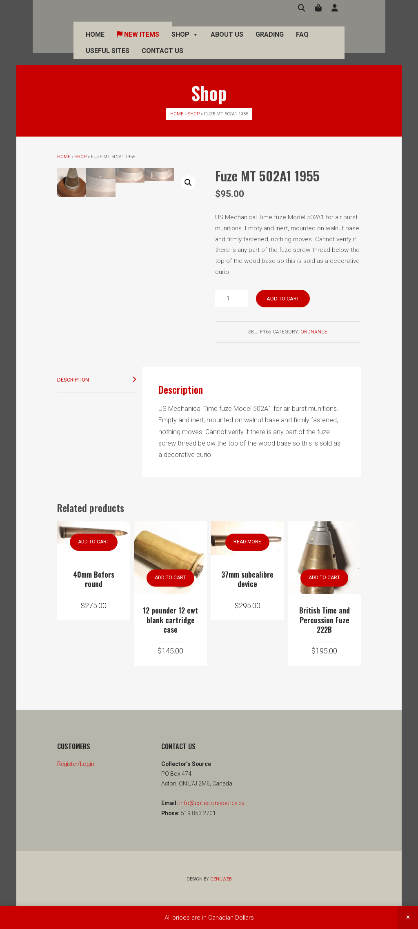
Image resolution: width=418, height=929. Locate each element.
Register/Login (75, 785)
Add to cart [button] (93, 563)
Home (78, 40)
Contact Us (146, 57)
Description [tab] (73, 401)
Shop (168, 41)
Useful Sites (91, 57)
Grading (253, 40)
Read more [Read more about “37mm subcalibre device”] (247, 563)
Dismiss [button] (408, 917)
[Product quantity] (231, 298)
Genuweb (220, 900)
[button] (188, 182)
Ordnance (313, 332)
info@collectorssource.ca (211, 824)
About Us (210, 40)
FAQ (286, 40)
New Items (121, 40)
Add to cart (283, 299)
